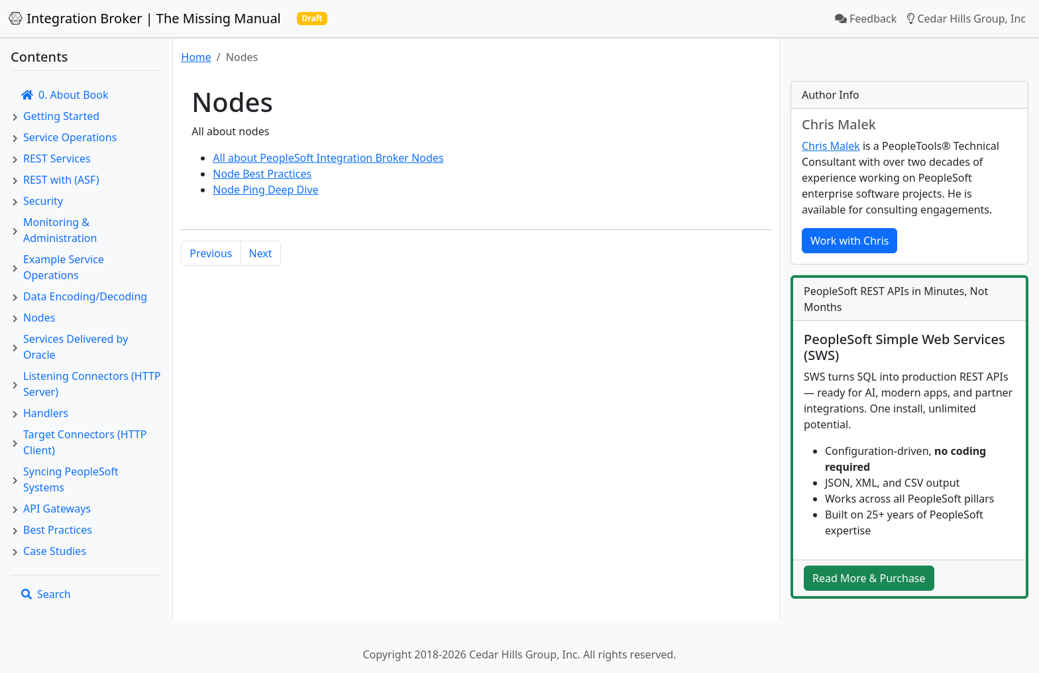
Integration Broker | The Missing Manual (144, 18)
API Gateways (57, 508)
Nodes (39, 317)
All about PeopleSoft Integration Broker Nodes (328, 158)
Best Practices (57, 529)
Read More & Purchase (869, 578)
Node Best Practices (262, 173)
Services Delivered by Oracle (75, 347)
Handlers (45, 413)
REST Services (57, 158)
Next (260, 253)
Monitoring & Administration (60, 230)
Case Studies (54, 551)
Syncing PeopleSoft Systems (71, 479)
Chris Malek (831, 146)
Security (43, 201)
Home (196, 57)
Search (46, 594)
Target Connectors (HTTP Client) (84, 442)
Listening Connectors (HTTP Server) (92, 384)
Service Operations (70, 137)
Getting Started (61, 116)
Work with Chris (849, 240)
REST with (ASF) (61, 179)
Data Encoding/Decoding (85, 296)
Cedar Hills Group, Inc (966, 18)
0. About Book (64, 95)
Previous (211, 253)
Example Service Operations (63, 267)
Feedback (866, 18)
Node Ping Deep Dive (265, 189)
